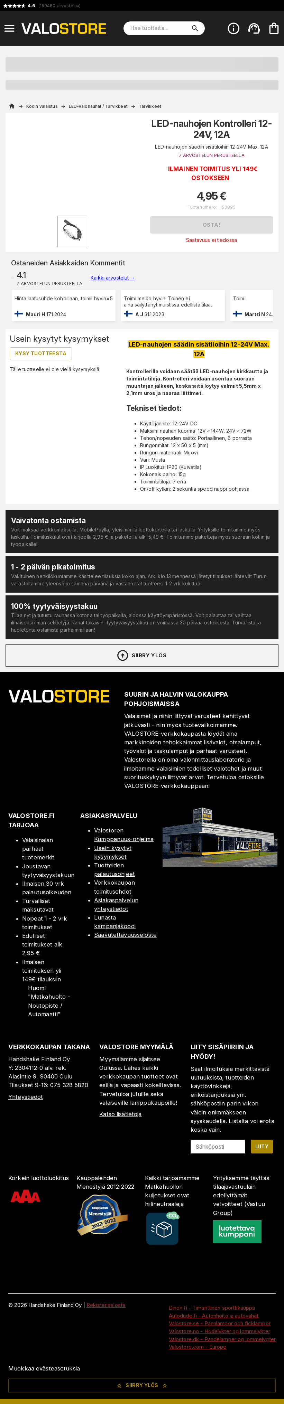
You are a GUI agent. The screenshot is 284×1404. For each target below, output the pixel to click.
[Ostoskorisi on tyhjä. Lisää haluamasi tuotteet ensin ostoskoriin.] (274, 28)
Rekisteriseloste (106, 1305)
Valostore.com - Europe (198, 1347)
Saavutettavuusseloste (125, 934)
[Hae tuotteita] (159, 28)
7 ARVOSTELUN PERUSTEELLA (212, 155)
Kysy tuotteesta (40, 353)
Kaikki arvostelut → (113, 278)
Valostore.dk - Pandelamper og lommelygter (222, 1339)
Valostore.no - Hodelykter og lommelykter (219, 1331)
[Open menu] (9, 28)
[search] (195, 28)
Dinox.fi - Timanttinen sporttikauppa (212, 1307)
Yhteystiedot (25, 1096)
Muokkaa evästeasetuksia (44, 1368)
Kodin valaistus (42, 106)
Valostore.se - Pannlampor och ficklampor (220, 1323)
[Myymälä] (220, 864)
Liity (261, 1146)
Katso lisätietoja (120, 1114)
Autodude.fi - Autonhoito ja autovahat (214, 1315)
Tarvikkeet (150, 106)
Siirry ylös (141, 655)
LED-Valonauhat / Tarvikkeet (98, 106)
